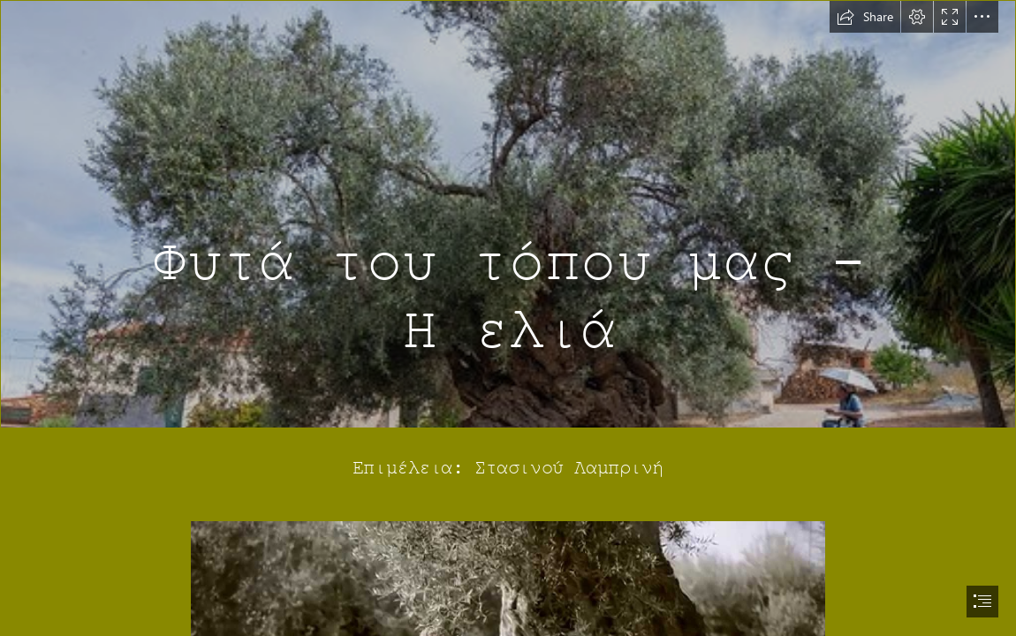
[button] (865, 17)
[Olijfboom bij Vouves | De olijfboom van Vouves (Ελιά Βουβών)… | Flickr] (508, 214)
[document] (508, 318)
